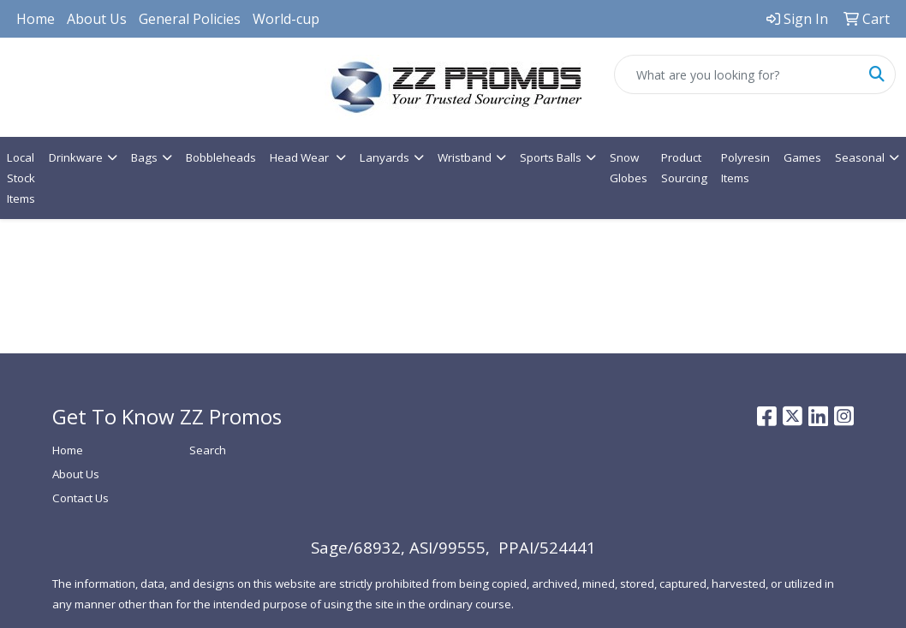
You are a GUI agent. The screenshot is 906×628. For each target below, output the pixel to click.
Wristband (465, 157)
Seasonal (860, 157)
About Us (97, 18)
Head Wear (300, 157)
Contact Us (80, 498)
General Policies (190, 18)
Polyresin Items (745, 168)
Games (802, 157)
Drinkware (76, 157)
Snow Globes (628, 168)
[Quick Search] (737, 74)
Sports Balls (550, 157)
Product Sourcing (684, 168)
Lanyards (384, 157)
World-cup (286, 18)
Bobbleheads (221, 157)
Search (207, 450)
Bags (144, 157)
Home (35, 18)
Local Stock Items (21, 178)
